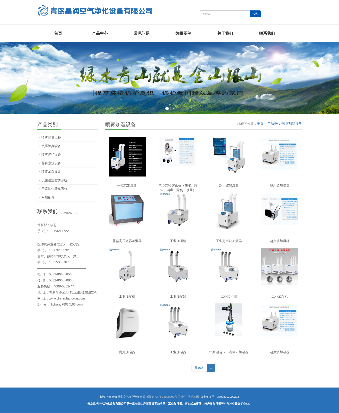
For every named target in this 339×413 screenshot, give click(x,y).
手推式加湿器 (127, 185)
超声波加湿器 (229, 185)
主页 (260, 123)
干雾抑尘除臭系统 (54, 189)
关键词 (182, 396)
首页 (58, 33)
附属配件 (48, 197)
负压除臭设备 (51, 146)
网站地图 (193, 396)
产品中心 (100, 33)
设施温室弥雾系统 (54, 180)
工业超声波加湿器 (229, 241)
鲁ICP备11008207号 (164, 396)
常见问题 (142, 33)
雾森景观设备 (51, 163)
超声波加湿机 (279, 241)
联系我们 (267, 33)
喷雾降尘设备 (51, 154)
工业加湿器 (178, 296)
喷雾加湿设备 (292, 123)
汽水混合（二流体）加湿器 (228, 352)
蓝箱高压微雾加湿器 (127, 241)
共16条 (199, 367)
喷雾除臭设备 (51, 137)
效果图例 (183, 33)
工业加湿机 (178, 241)
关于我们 (225, 33)
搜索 (255, 14)
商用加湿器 (127, 352)
